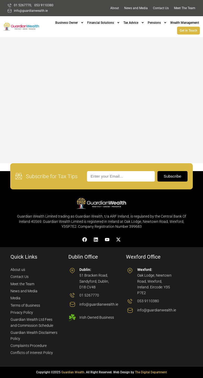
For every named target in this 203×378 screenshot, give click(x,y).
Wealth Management (184, 23)
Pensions (154, 23)
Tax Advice (130, 23)
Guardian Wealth (72, 372)
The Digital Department (151, 372)
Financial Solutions (100, 23)
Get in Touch (188, 30)
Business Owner (66, 23)
